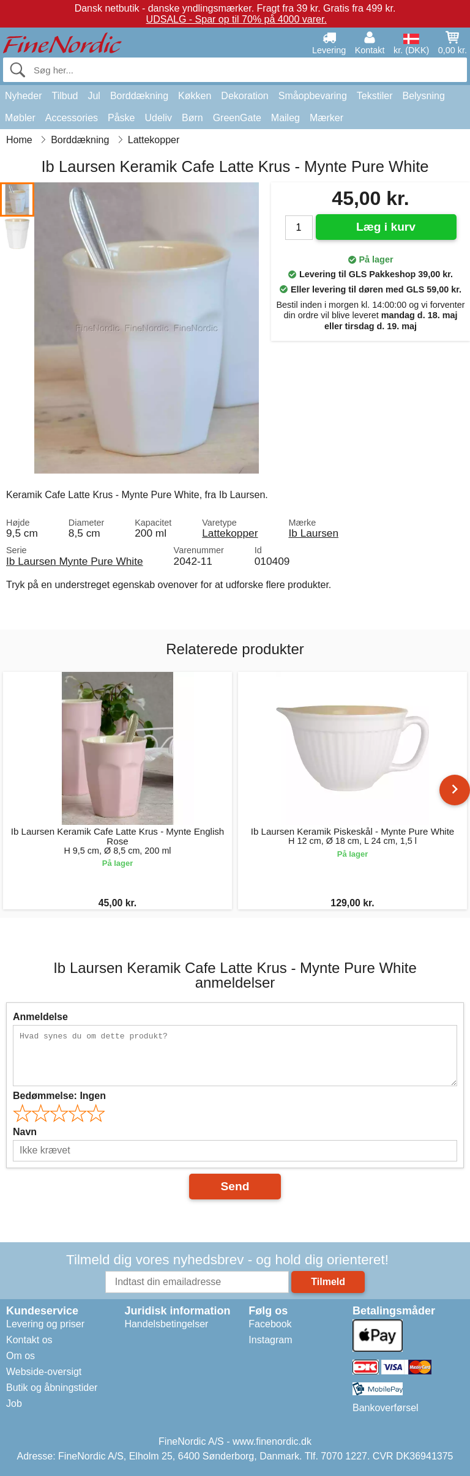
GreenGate (237, 118)
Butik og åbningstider (51, 1387)
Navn (25, 1132)
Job (14, 1403)
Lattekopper (230, 533)
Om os (20, 1356)
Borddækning (139, 96)
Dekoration (244, 96)
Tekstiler (375, 96)
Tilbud (64, 96)
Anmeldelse (40, 1017)
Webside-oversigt (43, 1371)
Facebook (269, 1324)
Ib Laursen (313, 533)
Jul (94, 96)
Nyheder (23, 96)
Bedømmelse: (59, 1095)
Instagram (270, 1340)
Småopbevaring (312, 96)
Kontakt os (29, 1340)
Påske (121, 118)
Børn (192, 118)
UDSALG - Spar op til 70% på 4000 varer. (236, 19)
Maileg (285, 118)
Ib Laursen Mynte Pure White (74, 561)
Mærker (326, 118)
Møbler (20, 118)
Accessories (71, 118)
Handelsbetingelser (166, 1324)
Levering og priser (45, 1324)
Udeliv (158, 118)
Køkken (194, 96)
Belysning (423, 96)
